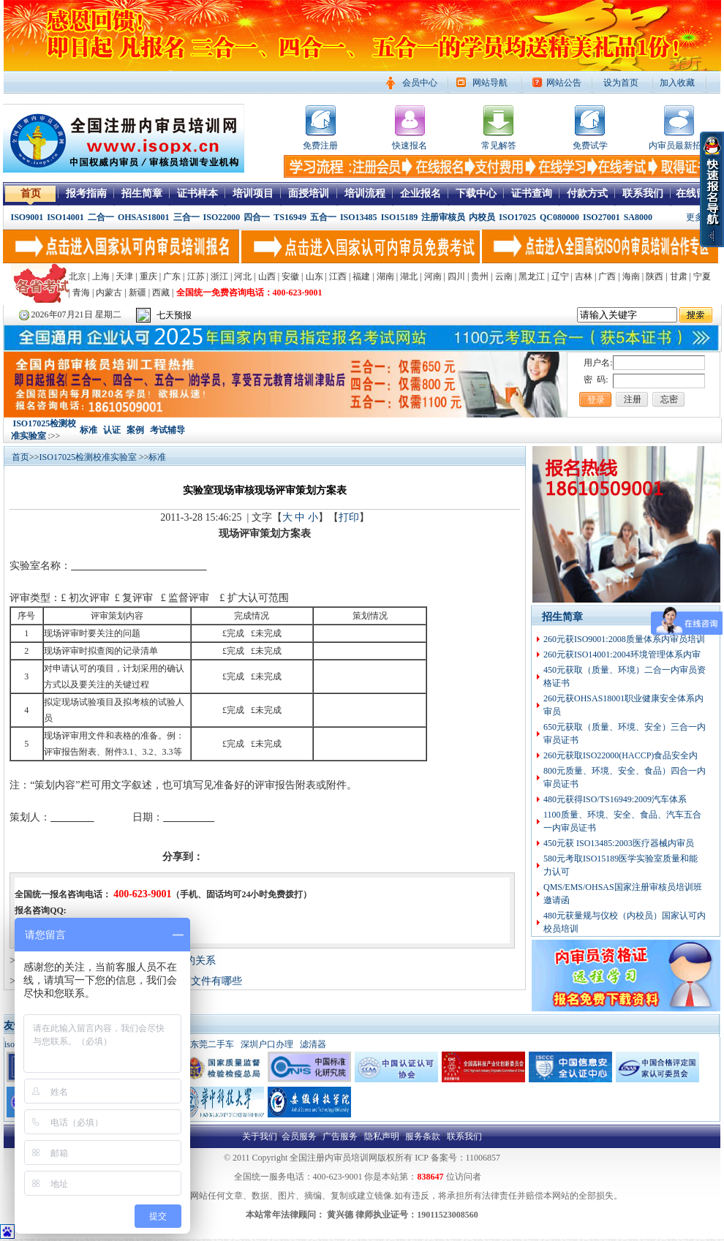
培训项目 (253, 193)
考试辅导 (167, 430)
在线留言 (696, 193)
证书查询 (531, 193)
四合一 (257, 217)
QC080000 (559, 217)
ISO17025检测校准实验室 (89, 457)
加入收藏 (677, 83)
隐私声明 (381, 1136)
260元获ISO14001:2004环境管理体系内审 (622, 654)
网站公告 (563, 83)
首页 (30, 193)
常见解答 (498, 145)
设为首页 (620, 83)
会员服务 (299, 1136)
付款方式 (587, 193)
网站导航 (490, 83)
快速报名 (409, 145)
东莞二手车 (212, 1044)
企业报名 (420, 193)
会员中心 (419, 83)
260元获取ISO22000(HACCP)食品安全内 (620, 755)
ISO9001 (27, 217)
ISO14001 (65, 217)
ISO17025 (517, 217)
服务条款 (422, 1136)
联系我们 (642, 193)
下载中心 (476, 193)
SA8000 (638, 217)
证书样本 (197, 193)
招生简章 (141, 193)
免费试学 (590, 145)
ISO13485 (358, 217)
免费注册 (320, 145)
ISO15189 (399, 217)
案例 (135, 430)
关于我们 (259, 1136)
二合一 (101, 217)
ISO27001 (601, 217)
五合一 (323, 217)
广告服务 (340, 1136)
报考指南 (86, 193)
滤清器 (313, 1044)
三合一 (186, 217)
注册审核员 (443, 217)
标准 (88, 430)
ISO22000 (222, 217)
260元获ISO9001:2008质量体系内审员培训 (624, 639)
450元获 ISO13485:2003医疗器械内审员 (618, 843)
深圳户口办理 (267, 1044)
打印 (349, 517)
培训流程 (364, 193)
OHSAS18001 (144, 217)
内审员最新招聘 (679, 145)
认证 (112, 430)
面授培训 (308, 193)
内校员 (482, 217)
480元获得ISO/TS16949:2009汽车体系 (615, 799)
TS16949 (290, 217)
